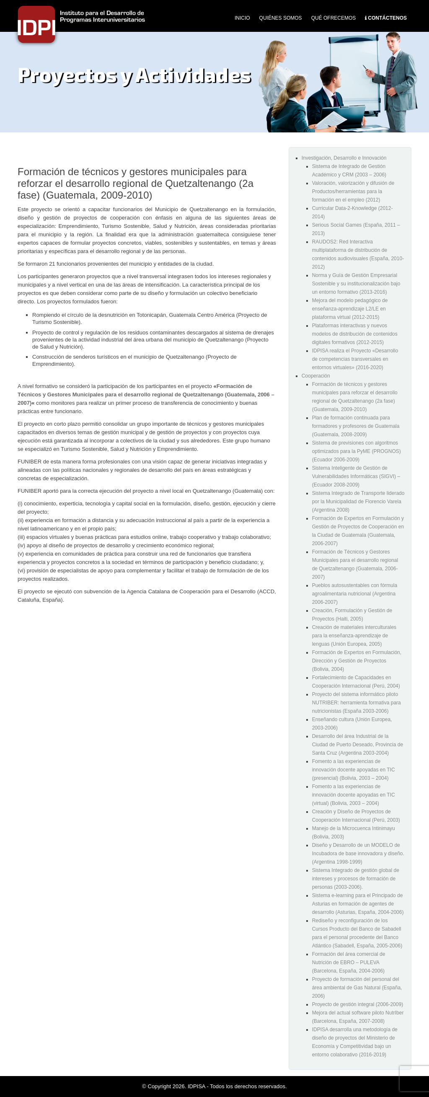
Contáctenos (387, 18)
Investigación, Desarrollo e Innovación (344, 158)
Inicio (242, 18)
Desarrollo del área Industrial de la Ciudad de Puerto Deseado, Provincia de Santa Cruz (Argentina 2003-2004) (357, 744)
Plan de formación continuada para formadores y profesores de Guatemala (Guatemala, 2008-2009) (356, 426)
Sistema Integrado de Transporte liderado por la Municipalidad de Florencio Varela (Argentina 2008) (358, 501)
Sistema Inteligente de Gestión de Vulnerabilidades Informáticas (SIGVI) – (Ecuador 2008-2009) (356, 476)
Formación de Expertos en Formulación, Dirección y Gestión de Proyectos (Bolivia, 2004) (356, 660)
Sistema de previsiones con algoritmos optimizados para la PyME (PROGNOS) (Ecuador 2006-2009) (356, 451)
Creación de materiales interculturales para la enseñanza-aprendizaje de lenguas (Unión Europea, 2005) (354, 635)
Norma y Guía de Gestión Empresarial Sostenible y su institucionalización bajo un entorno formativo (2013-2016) (356, 283)
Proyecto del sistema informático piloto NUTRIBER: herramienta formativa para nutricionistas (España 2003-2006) (356, 702)
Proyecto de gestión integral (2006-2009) (357, 1004)
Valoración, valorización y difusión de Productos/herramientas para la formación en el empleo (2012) (353, 191)
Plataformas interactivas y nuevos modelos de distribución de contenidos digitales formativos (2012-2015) (355, 334)
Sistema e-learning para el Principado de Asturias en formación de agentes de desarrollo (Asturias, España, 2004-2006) (358, 904)
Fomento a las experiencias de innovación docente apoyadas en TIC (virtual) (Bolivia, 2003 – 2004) (353, 795)
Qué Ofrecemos (333, 18)
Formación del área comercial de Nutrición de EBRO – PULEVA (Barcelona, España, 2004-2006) (348, 962)
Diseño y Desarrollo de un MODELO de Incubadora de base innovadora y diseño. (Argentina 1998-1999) (358, 853)
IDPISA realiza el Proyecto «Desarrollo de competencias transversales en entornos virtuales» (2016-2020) (355, 359)
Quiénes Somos (280, 18)
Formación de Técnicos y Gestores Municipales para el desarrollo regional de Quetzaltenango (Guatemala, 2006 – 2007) (146, 394)
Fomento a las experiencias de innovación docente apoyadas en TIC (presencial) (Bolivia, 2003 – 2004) (353, 769)
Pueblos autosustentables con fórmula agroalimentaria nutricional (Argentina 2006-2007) (354, 593)
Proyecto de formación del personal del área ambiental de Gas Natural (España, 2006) (357, 987)
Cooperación (316, 376)
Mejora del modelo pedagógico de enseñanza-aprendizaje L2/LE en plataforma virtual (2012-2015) (350, 309)
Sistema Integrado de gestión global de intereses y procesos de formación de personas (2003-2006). (355, 878)
